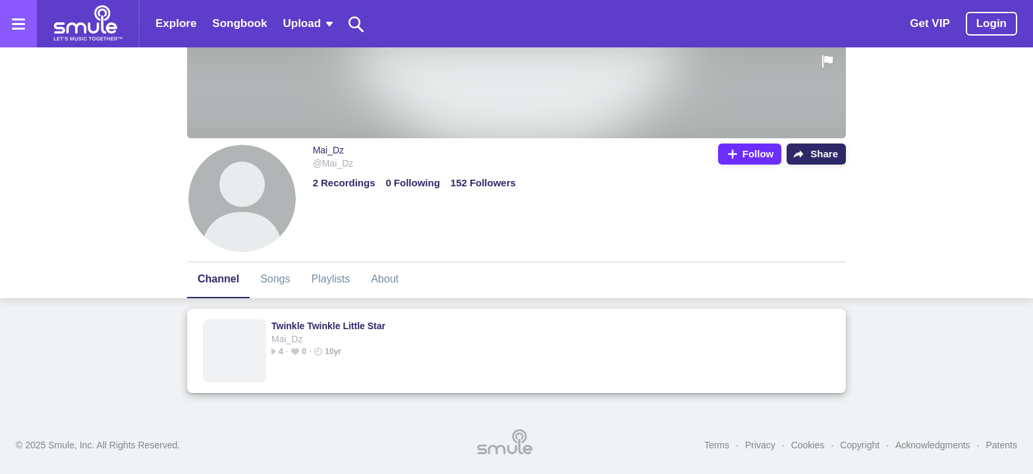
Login (991, 23)
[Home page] (88, 24)
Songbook (239, 23)
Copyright (859, 445)
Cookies (808, 445)
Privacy (760, 445)
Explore (175, 23)
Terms (716, 445)
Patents (1001, 445)
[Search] (356, 24)
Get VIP (929, 23)
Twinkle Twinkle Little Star (328, 326)
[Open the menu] (18, 23)
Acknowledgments (932, 445)
